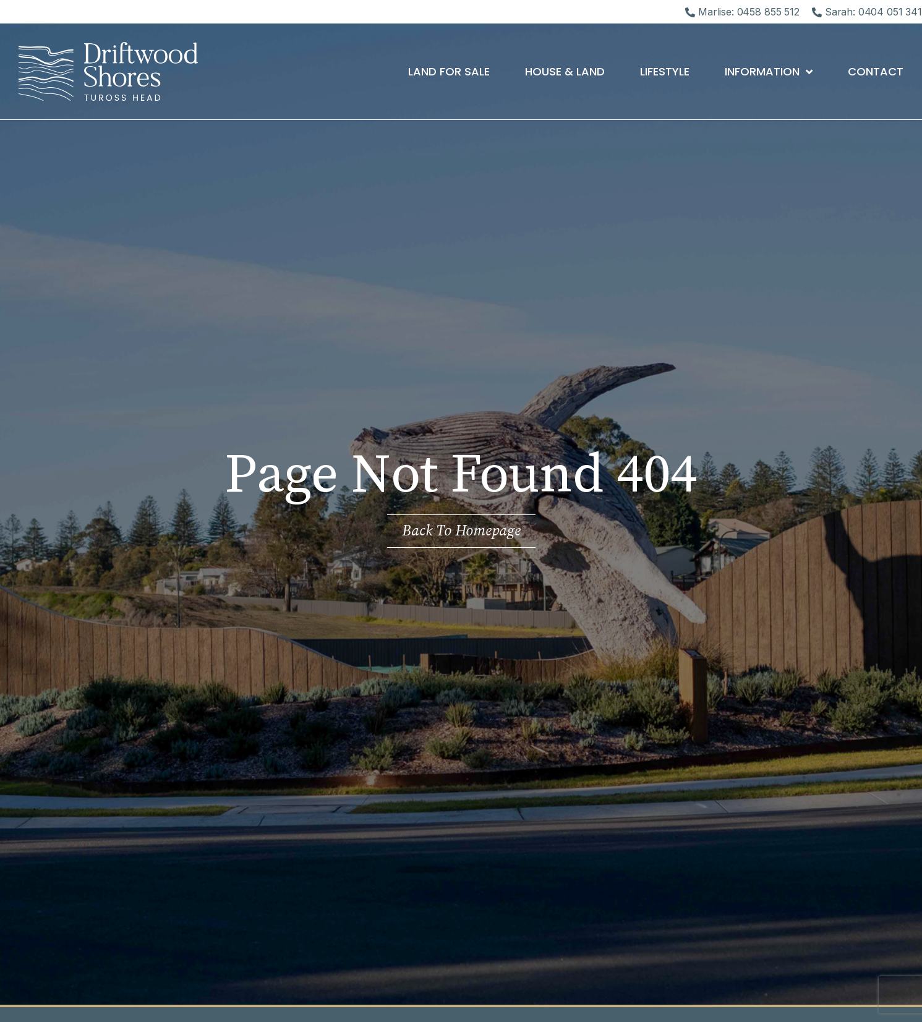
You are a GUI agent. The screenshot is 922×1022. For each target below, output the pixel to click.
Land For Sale (449, 71)
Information (769, 71)
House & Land (565, 71)
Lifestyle (664, 71)
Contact (875, 71)
